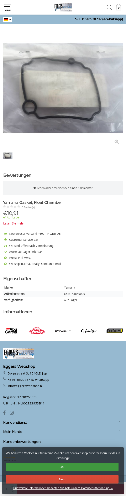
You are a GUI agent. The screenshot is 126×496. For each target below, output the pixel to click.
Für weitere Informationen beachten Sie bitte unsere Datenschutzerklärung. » (63, 488)
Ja (62, 467)
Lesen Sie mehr (13, 223)
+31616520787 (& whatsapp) (101, 19)
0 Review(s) (28, 207)
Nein (62, 479)
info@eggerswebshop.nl (25, 386)
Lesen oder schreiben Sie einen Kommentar (63, 188)
